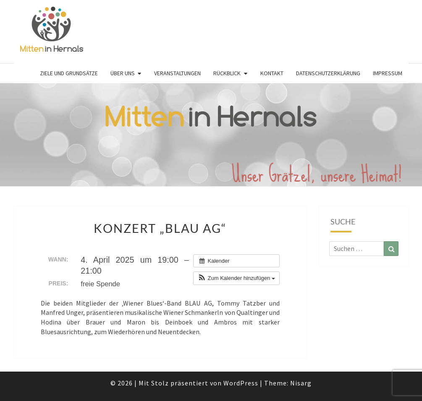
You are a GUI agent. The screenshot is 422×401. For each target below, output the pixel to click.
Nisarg (301, 383)
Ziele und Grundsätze (69, 73)
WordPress (240, 383)
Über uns (122, 73)
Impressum (387, 73)
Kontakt (271, 73)
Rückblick (227, 73)
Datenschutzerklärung (328, 73)
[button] (236, 278)
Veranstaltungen (177, 73)
